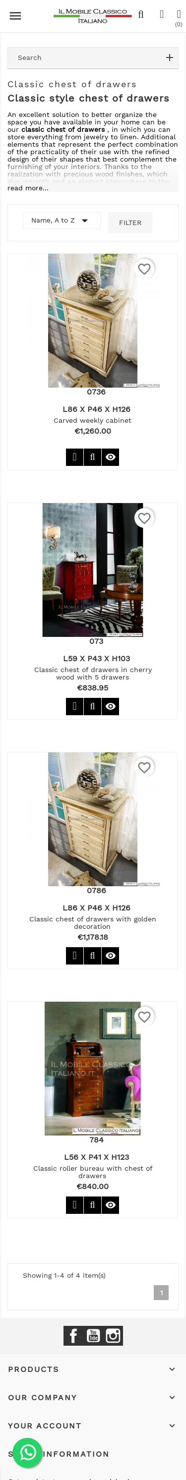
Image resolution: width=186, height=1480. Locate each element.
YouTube (93, 1336)
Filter (130, 223)
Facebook (73, 1336)
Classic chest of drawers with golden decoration (92, 922)
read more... (28, 188)
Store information (59, 1454)
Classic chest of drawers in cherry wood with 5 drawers (93, 673)
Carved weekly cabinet (92, 420)
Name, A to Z (61, 220)
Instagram (113, 1336)
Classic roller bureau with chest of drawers (93, 1172)
